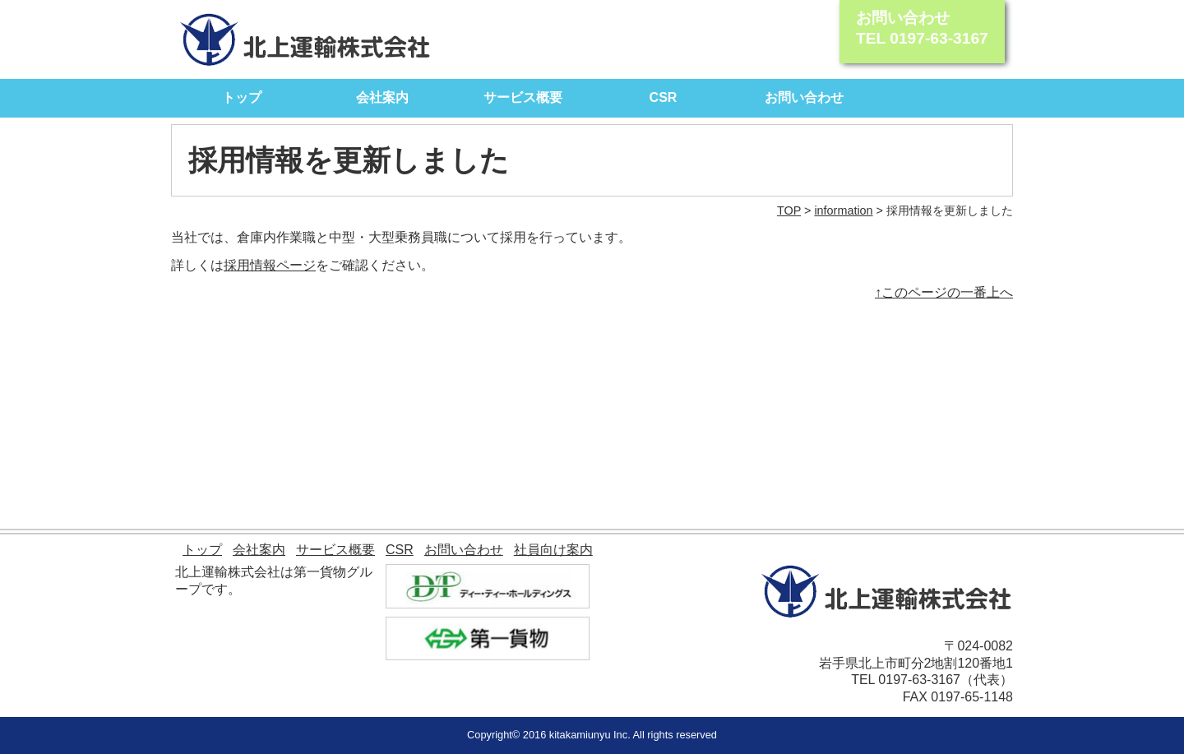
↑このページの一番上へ (944, 292)
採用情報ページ (270, 265)
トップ (241, 97)
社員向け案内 (553, 550)
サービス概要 (522, 97)
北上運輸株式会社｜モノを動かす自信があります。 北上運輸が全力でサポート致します (305, 39)
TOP (789, 210)
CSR (664, 97)
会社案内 (382, 97)
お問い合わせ (804, 97)
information (843, 210)
